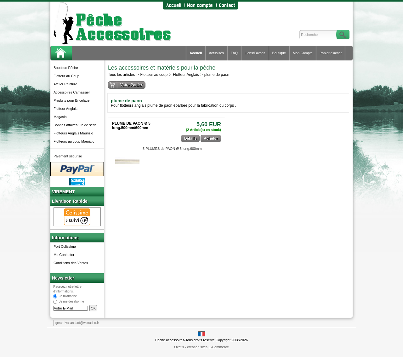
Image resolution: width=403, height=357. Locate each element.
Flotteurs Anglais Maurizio (73, 133)
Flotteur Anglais (65, 108)
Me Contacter (64, 255)
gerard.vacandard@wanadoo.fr (77, 323)
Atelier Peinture (65, 84)
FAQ (234, 53)
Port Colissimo (65, 246)
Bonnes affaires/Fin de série (75, 125)
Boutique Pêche (66, 68)
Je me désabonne (71, 301)
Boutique (279, 53)
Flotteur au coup (153, 74)
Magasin (60, 117)
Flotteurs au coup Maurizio (74, 141)
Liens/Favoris (255, 53)
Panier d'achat (331, 53)
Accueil (196, 53)
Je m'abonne (68, 296)
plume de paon (216, 74)
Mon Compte (303, 53)
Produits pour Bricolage (71, 100)
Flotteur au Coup (66, 76)
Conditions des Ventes (71, 263)
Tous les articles (121, 74)
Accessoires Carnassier (72, 92)
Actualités (216, 53)
